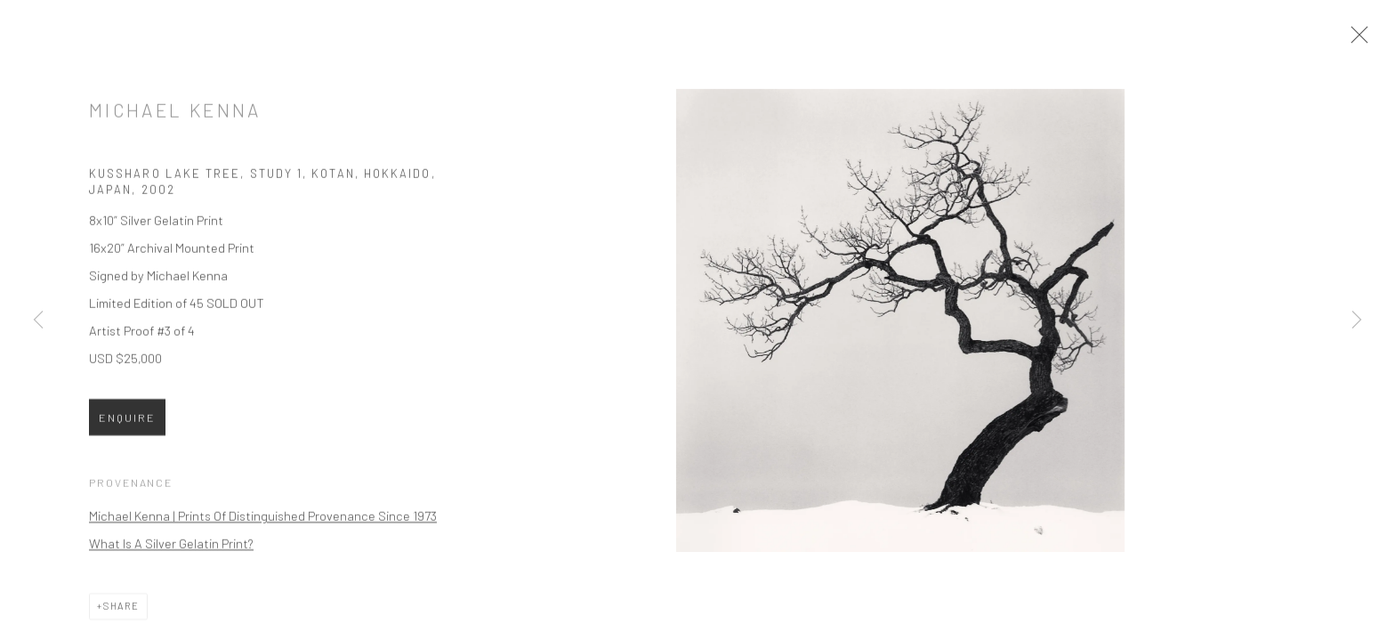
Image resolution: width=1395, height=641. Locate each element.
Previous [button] (38, 320)
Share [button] (121, 614)
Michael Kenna (175, 118)
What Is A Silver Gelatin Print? (171, 551)
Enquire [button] (127, 425)
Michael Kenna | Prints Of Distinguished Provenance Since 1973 (263, 523)
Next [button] (1356, 320)
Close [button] (1364, 40)
